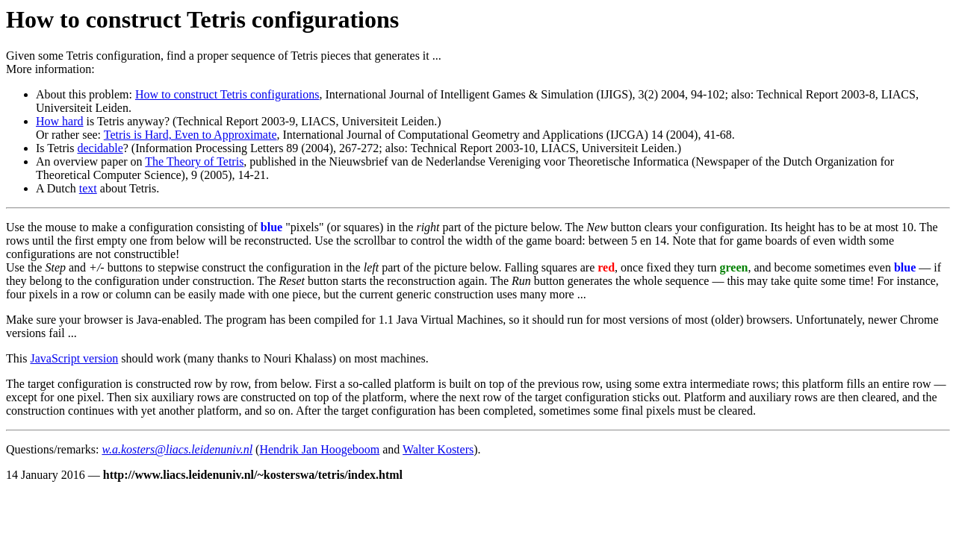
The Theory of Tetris (194, 161)
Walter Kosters (438, 449)
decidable (99, 148)
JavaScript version (74, 358)
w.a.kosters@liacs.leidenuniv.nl (177, 449)
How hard (60, 121)
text (88, 188)
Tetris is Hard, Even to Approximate (190, 134)
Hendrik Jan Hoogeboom (319, 449)
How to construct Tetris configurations (227, 94)
